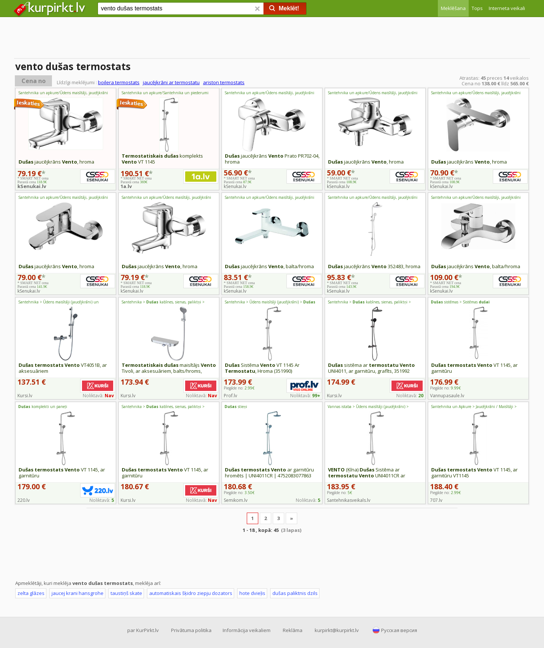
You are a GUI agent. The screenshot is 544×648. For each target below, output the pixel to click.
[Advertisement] (272, 39)
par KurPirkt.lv (143, 630)
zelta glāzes (31, 593)
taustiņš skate (126, 593)
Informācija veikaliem (247, 630)
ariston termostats (224, 82)
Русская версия (399, 630)
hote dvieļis (252, 593)
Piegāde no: (239, 388)
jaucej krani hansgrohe (78, 593)
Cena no (34, 81)
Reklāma (292, 630)
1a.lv (126, 186)
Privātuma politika (191, 630)
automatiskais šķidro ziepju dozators (190, 593)
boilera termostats (119, 82)
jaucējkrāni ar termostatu (171, 82)
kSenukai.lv (31, 186)
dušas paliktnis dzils (295, 593)
